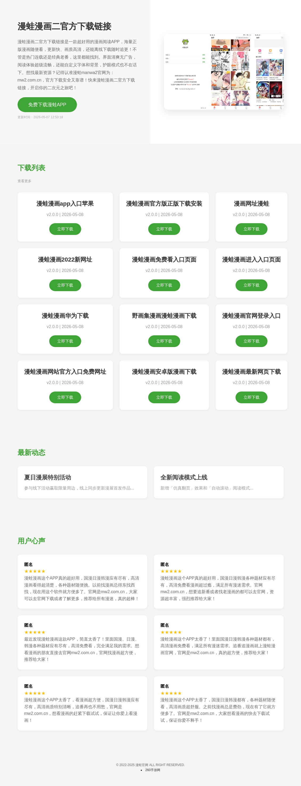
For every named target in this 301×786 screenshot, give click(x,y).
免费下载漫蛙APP (47, 104)
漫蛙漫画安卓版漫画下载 (164, 371)
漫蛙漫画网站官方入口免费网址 (65, 371)
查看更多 (24, 181)
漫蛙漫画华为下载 (65, 315)
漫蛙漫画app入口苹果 (65, 203)
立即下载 (65, 229)
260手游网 (152, 770)
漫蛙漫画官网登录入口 (251, 315)
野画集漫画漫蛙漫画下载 (164, 315)
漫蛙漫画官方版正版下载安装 (164, 203)
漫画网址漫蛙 (251, 203)
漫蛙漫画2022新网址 (65, 259)
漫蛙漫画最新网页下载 (251, 371)
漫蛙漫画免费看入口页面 (164, 259)
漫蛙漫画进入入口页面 (251, 259)
